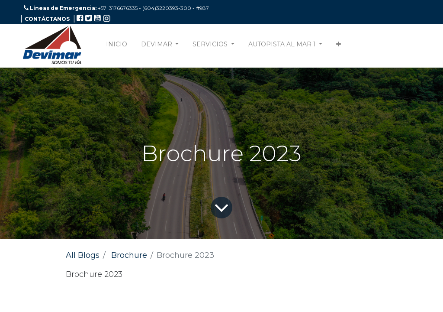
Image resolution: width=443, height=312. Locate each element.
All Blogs (83, 255)
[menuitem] (116, 46)
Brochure (129, 255)
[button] (338, 46)
